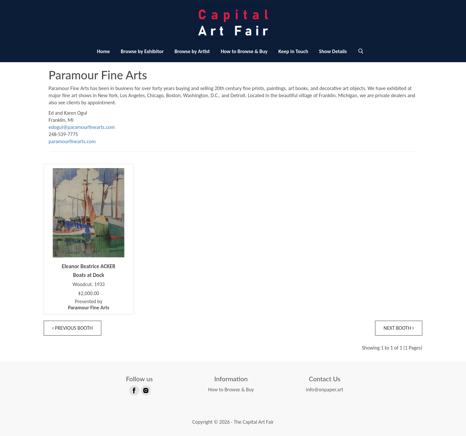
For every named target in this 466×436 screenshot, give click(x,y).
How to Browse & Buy (244, 51)
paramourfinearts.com (72, 141)
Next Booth (398, 328)
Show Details (333, 51)
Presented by (88, 304)
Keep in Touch (293, 51)
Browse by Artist (192, 51)
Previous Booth (72, 328)
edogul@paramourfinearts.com (82, 127)
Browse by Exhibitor (142, 51)
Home (103, 51)
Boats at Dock (88, 275)
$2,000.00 (88, 293)
